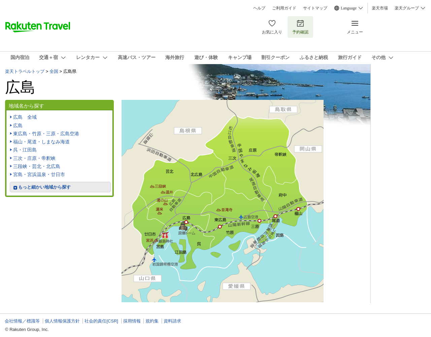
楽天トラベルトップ (24, 71)
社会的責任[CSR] (101, 321)
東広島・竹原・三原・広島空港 (46, 133)
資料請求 (172, 321)
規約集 (152, 321)
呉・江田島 (25, 149)
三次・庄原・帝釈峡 (34, 158)
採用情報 (132, 321)
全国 (53, 71)
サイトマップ (315, 8)
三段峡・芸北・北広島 (36, 166)
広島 (18, 125)
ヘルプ (259, 8)
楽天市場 (380, 8)
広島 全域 (25, 117)
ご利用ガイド (284, 8)
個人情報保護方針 (62, 321)
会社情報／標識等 (22, 321)
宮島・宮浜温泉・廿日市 (39, 174)
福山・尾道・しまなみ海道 (41, 141)
